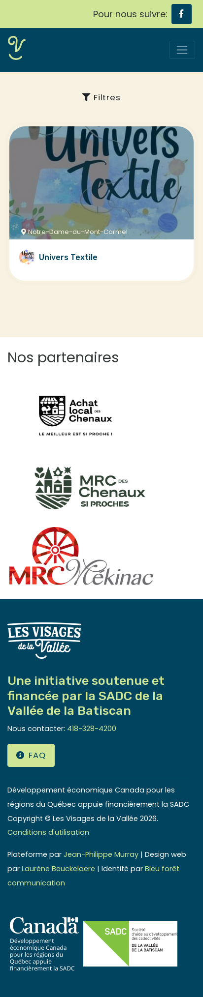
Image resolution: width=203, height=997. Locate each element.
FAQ (31, 755)
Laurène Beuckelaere (58, 869)
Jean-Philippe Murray (101, 854)
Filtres (101, 97)
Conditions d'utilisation (48, 832)
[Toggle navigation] (182, 50)
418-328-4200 (91, 728)
